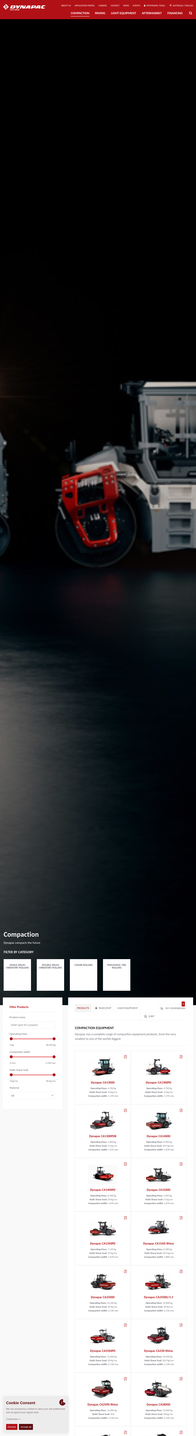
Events (136, 5)
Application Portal (85, 5)
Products (83, 1008)
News (126, 5)
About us (66, 5)
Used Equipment (128, 1008)
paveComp (103, 1008)
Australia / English (181, 5)
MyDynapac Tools (154, 5)
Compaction (80, 13)
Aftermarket (152, 13)
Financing (175, 13)
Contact (115, 5)
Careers (103, 5)
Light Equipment (123, 13)
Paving (100, 13)
